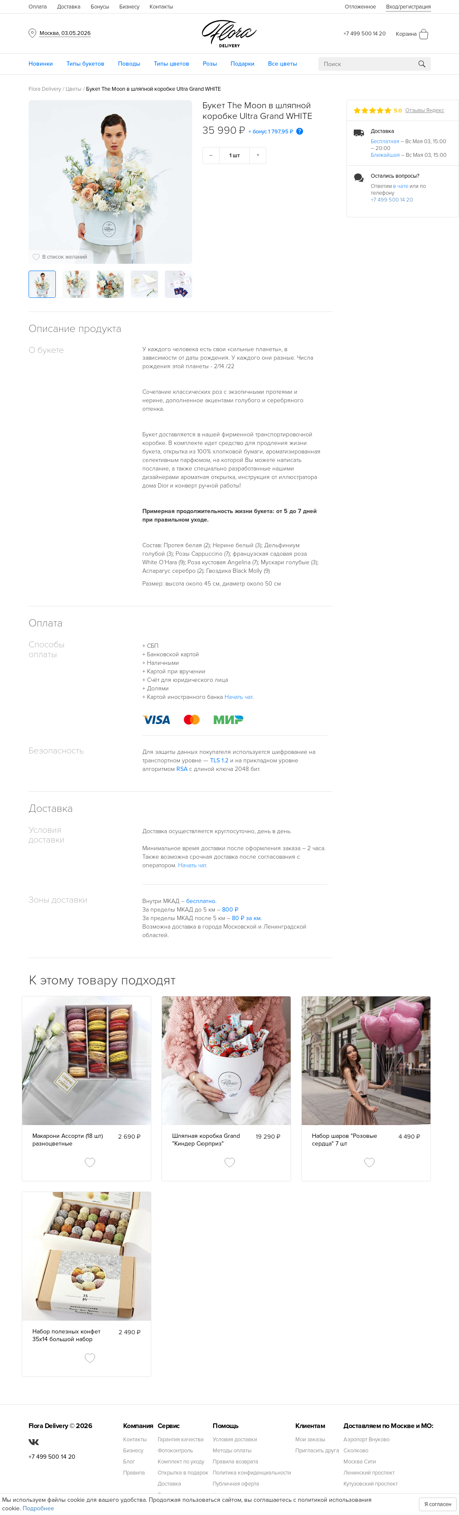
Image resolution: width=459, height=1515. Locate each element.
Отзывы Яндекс (424, 110)
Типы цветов (171, 63)
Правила (134, 1473)
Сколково (356, 1451)
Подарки (242, 63)
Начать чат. (239, 697)
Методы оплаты (232, 1451)
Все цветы (282, 63)
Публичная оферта (236, 1484)
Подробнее (38, 1508)
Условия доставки (235, 1440)
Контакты (161, 6)
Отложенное (360, 6)
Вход (408, 6)
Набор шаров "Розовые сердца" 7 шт (344, 1139)
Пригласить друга (317, 1451)
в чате (400, 186)
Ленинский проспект (369, 1473)
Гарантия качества (181, 1440)
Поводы (129, 63)
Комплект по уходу (181, 1462)
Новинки (41, 63)
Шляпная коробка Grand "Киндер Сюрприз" (206, 1139)
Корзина (406, 34)
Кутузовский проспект (371, 1484)
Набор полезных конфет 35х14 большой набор (66, 1335)
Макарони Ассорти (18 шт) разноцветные (67, 1139)
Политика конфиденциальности (252, 1473)
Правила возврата (235, 1462)
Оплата (38, 6)
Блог (129, 1462)
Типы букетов (85, 63)
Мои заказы (310, 1440)
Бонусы (100, 6)
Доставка (69, 6)
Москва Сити (360, 1462)
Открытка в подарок (183, 1473)
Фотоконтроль (175, 1451)
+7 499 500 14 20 (365, 33)
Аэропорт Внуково (367, 1440)
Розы (210, 63)
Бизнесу (129, 6)
